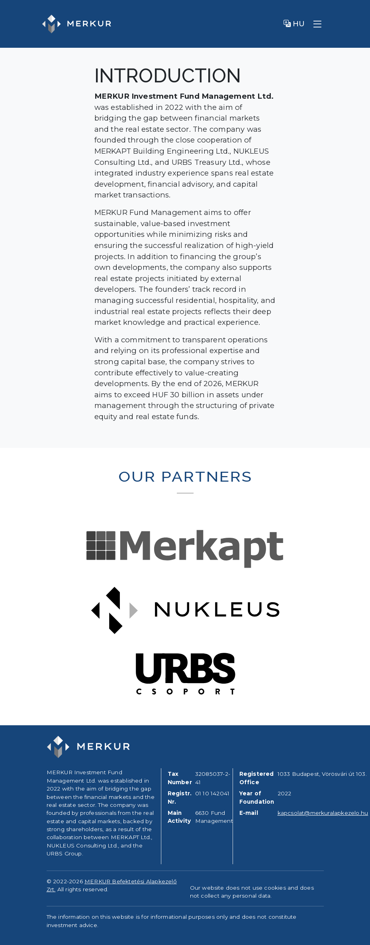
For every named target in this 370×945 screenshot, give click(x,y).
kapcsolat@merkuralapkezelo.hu (323, 813)
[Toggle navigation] (317, 23)
